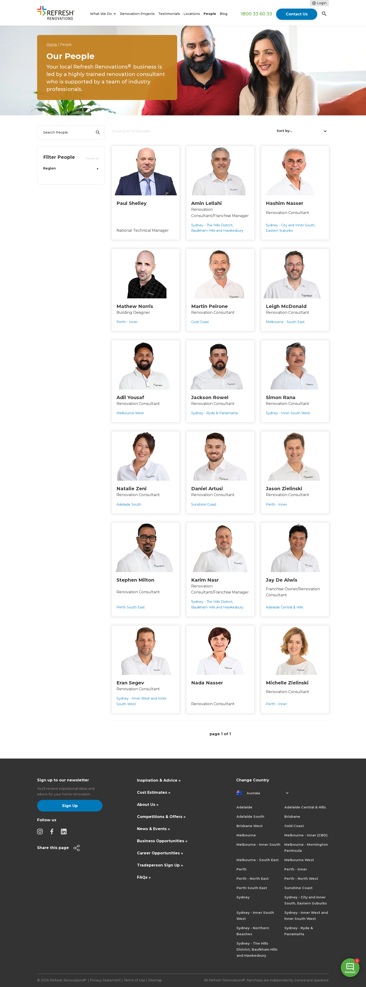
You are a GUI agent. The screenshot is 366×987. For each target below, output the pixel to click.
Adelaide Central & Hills (305, 807)
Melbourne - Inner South (258, 844)
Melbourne (246, 835)
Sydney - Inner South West (255, 916)
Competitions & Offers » (161, 816)
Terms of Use (134, 980)
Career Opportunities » (160, 853)
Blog (223, 14)
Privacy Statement (105, 980)
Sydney (243, 897)
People (210, 14)
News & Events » (153, 829)
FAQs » (144, 877)
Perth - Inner (295, 869)
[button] (102, 14)
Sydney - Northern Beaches (252, 931)
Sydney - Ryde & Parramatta (298, 931)
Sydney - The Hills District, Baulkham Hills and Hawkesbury (257, 949)
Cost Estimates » (153, 792)
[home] (58, 14)
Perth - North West (301, 879)
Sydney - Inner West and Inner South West (306, 916)
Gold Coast (294, 826)
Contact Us (297, 14)
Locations (191, 14)
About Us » (147, 804)
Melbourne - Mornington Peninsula (306, 847)
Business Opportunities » (162, 841)
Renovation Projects (137, 14)
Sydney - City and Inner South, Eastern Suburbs (305, 900)
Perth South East (251, 888)
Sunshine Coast (298, 888)
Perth (241, 869)
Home (51, 44)
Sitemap (155, 980)
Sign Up (70, 806)
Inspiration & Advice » (159, 780)
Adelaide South (250, 816)
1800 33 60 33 (256, 14)
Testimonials (169, 14)
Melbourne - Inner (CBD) (305, 835)
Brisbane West (249, 826)
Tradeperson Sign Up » (160, 865)
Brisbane (292, 816)
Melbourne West (299, 860)
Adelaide (244, 807)
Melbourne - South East (257, 860)
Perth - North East (252, 879)
